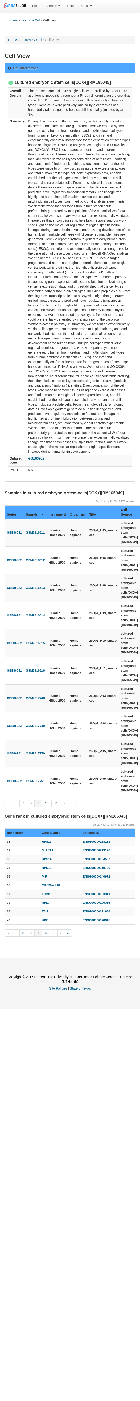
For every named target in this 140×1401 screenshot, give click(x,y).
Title (92, 514)
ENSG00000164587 (96, 859)
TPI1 (45, 911)
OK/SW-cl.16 (51, 885)
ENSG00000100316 (96, 902)
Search (53, 6)
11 (56, 803)
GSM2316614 (35, 615)
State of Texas (80, 988)
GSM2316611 (35, 532)
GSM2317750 (35, 753)
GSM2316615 (35, 643)
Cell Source (126, 512)
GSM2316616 (35, 670)
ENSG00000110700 (96, 868)
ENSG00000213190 (96, 850)
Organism (77, 514)
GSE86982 (36, 458)
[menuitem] (36, 6)
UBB (45, 920)
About (86, 6)
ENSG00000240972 (96, 876)
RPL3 (45, 902)
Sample (35, 514)
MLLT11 (47, 850)
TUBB (46, 894)
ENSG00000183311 (96, 894)
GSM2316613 (35, 588)
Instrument (57, 514)
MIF (44, 876)
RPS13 (46, 868)
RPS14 (46, 859)
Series (12, 514)
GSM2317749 (35, 726)
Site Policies (58, 988)
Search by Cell (30, 20)
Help (70, 6)
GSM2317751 (35, 781)
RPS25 (46, 841)
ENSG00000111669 (96, 911)
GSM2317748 (35, 698)
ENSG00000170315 (96, 920)
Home (36, 6)
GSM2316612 (35, 560)
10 (46, 803)
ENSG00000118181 (96, 841)
